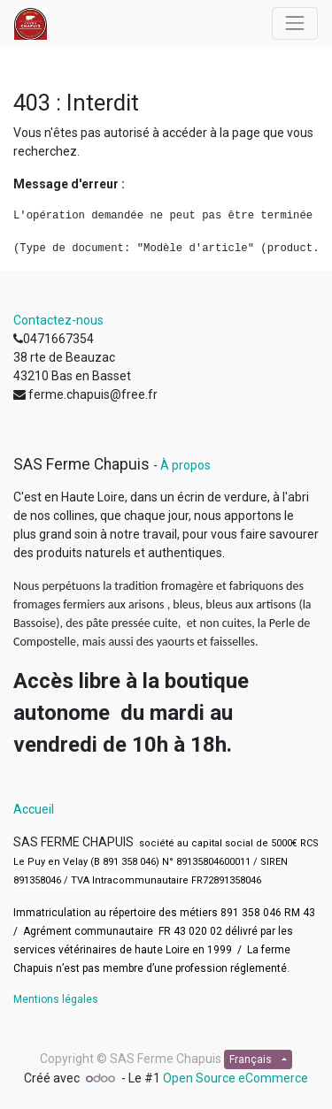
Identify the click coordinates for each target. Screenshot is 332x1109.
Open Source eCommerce (235, 1078)
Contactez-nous (58, 320)
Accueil (33, 809)
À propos (185, 465)
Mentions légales (55, 999)
